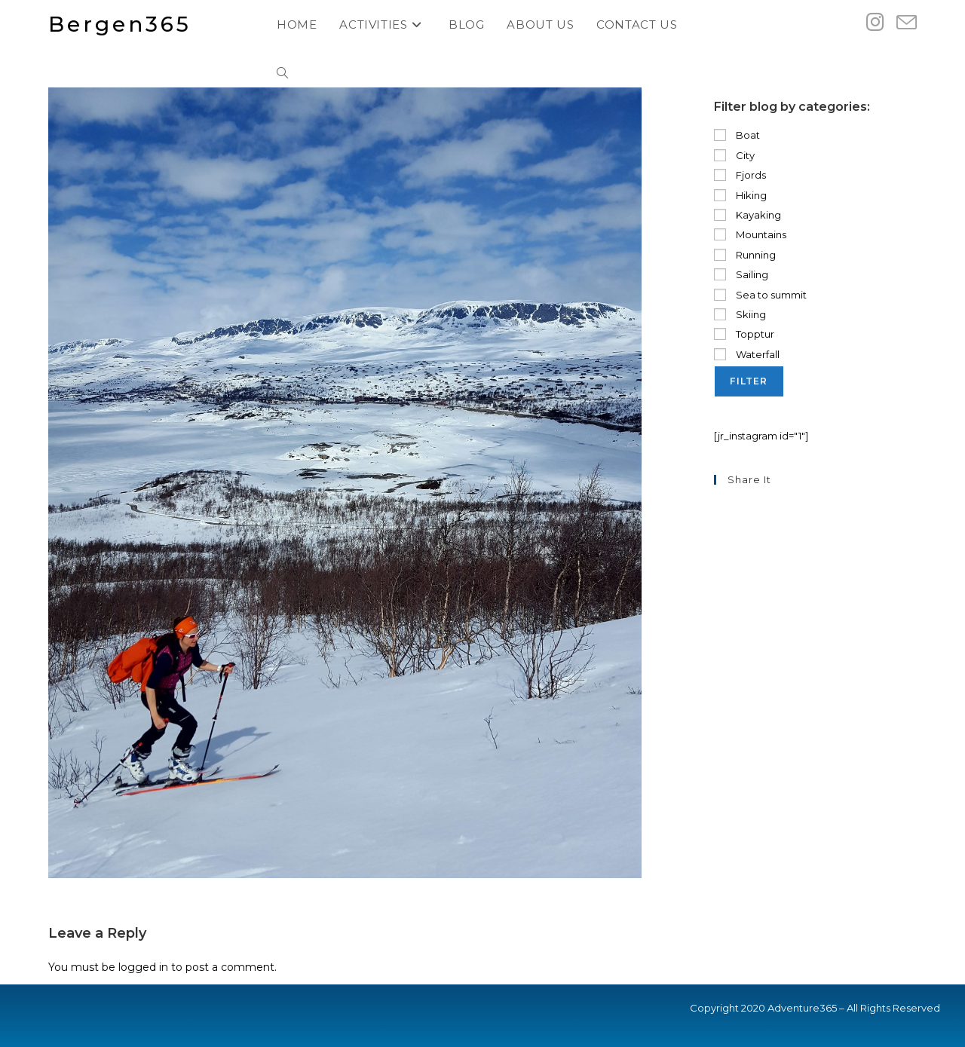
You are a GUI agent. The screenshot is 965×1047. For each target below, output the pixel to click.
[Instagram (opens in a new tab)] (875, 22)
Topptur (744, 334)
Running (745, 255)
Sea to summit (760, 295)
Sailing (741, 274)
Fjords (740, 175)
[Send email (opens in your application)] (906, 23)
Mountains (750, 234)
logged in (143, 967)
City (734, 155)
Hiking (740, 195)
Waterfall (747, 354)
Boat (737, 135)
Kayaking (747, 215)
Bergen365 (119, 24)
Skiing (740, 314)
